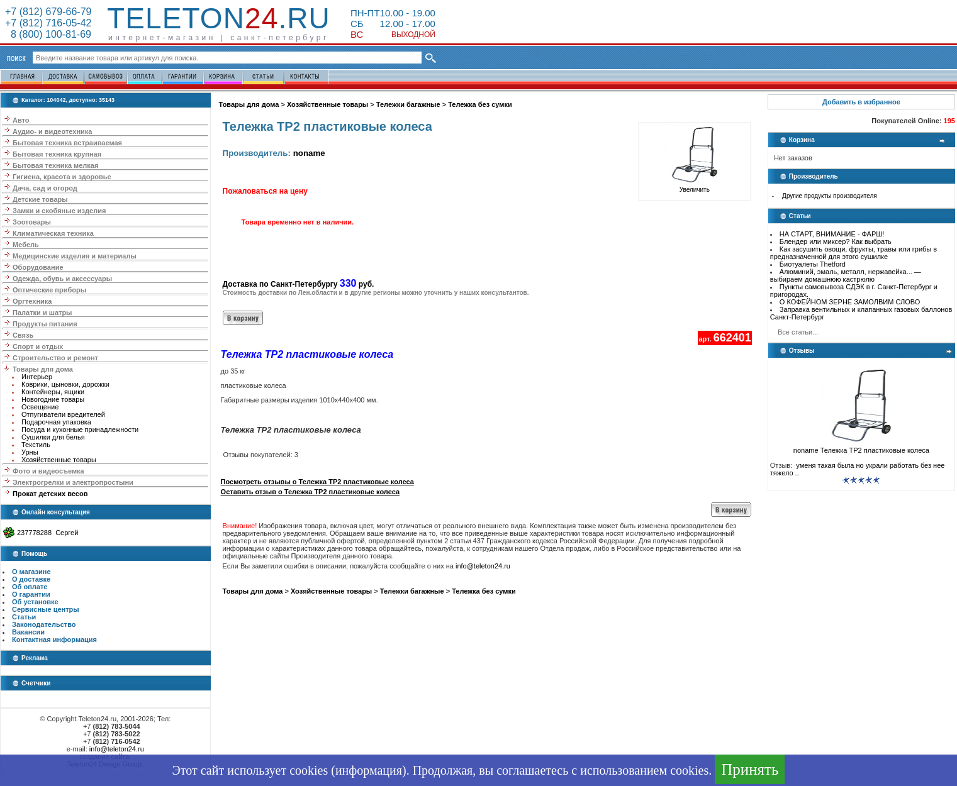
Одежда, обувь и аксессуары (62, 278)
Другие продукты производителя (829, 195)
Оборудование (38, 267)
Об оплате (29, 586)
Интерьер (36, 376)
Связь (23, 335)
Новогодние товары (52, 399)
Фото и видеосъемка (48, 471)
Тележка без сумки (480, 104)
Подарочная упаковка (56, 422)
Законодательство (44, 624)
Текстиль (35, 444)
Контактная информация (54, 639)
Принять (749, 769)
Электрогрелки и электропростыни (73, 482)
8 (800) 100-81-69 (48, 34)
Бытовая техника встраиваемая (67, 143)
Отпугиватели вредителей (63, 414)
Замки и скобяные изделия (59, 210)
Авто (21, 120)
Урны (29, 452)
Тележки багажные (408, 104)
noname (309, 153)
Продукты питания (45, 324)
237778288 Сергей (47, 532)
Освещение (40, 407)
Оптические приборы (49, 290)
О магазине (31, 571)
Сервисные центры (45, 609)
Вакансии (28, 632)
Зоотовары (32, 222)
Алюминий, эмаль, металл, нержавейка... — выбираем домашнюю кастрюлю (845, 275)
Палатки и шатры (42, 312)
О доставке (31, 579)
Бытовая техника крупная (57, 154)
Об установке (35, 602)
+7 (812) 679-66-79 (48, 11)
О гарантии (31, 594)
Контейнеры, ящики (52, 392)
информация (368, 770)
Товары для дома (43, 369)
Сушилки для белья (53, 437)
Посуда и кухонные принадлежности (79, 429)
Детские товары (40, 199)
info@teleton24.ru (116, 749)
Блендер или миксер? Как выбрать (836, 241)
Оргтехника (32, 301)
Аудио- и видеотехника (52, 131)
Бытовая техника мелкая (55, 165)
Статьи (24, 617)
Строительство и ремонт (55, 358)
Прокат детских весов (50, 493)
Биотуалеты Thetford (813, 264)
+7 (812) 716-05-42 (48, 23)
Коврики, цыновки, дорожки (65, 384)
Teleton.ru (218, 18)
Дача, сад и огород (45, 188)
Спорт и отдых (38, 346)
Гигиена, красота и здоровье (62, 176)
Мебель (26, 244)
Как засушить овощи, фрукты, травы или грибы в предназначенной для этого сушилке (853, 252)
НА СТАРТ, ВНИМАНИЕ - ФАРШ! (832, 234)
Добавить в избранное (861, 102)
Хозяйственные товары (58, 459)
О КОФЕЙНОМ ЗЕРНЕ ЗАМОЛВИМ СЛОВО (850, 302)
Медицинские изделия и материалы (75, 256)
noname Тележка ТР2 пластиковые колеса (861, 447)
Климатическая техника (53, 233)
